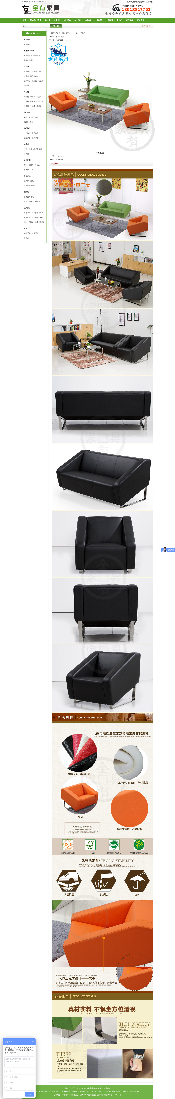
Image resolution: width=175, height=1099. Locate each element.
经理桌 (26, 76)
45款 (25, 117)
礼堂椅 (32, 106)
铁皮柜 (37, 201)
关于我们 (75, 1088)
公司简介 (140, 2)
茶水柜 (26, 170)
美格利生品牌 (29, 60)
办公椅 (57, 20)
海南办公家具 (135, 1092)
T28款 (26, 122)
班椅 (36, 222)
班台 (25, 222)
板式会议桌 (37, 149)
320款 (31, 117)
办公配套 (98, 20)
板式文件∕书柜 (29, 201)
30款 (31, 122)
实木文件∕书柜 (29, 197)
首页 (24, 20)
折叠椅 (26, 106)
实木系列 (27, 233)
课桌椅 (39, 106)
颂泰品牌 (36, 56)
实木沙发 (35, 138)
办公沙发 (78, 20)
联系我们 (149, 2)
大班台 (34, 72)
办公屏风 (67, 20)
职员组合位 (34, 76)
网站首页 (65, 33)
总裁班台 (27, 72)
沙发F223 (59, 40)
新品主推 (27, 44)
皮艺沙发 (27, 133)
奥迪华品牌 (28, 56)
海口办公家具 (123, 1092)
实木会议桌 (28, 149)
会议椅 (26, 101)
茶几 (31, 170)
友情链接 (99, 1088)
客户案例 (131, 2)
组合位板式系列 (37, 213)
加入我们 (91, 1088)
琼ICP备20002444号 (113, 1095)
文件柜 (119, 20)
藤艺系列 (27, 238)
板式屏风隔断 (29, 181)
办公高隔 (109, 20)
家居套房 (140, 20)
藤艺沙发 (35, 133)
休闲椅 (32, 101)
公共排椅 (40, 101)
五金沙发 (27, 138)
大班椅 (26, 97)
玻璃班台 (27, 81)
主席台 (37, 165)
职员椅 (39, 97)
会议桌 (88, 20)
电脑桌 (34, 81)
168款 (36, 117)
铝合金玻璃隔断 (29, 186)
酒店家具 (129, 20)
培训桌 (26, 85)
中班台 (40, 72)
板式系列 (35, 233)
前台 (25, 165)
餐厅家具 (27, 213)
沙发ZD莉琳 (60, 37)
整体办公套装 (35, 20)
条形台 (31, 165)
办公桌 (47, 20)
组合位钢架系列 (37, 217)
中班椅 (32, 97)
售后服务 (83, 1088)
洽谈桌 (40, 81)
